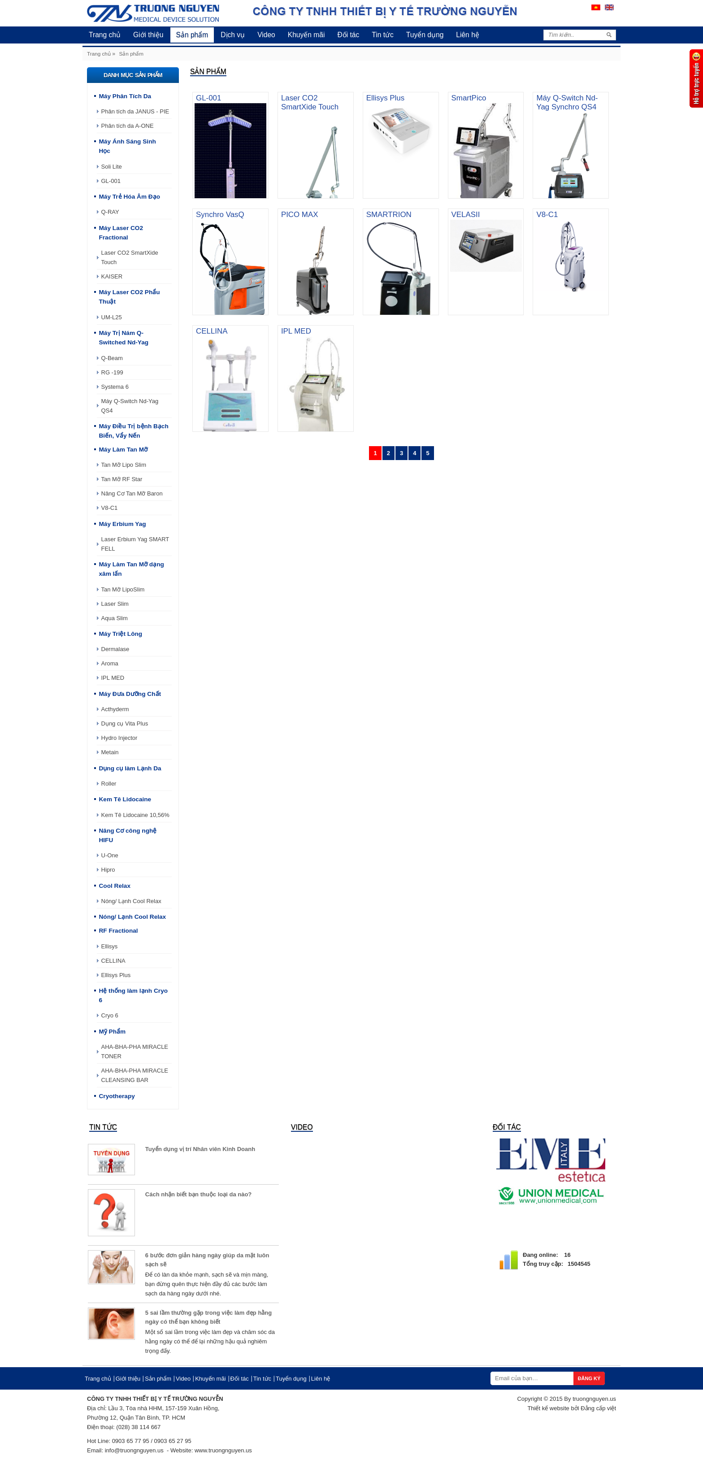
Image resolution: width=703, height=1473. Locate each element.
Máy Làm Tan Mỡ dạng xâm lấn (131, 569)
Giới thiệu (148, 35)
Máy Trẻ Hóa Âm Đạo (129, 196)
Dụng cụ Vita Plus (124, 723)
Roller (109, 783)
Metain (110, 752)
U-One (109, 855)
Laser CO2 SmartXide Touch (129, 257)
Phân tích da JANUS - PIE (135, 111)
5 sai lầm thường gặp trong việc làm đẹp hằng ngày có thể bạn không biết (208, 1317)
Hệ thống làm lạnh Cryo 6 (133, 995)
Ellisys (109, 946)
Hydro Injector (119, 737)
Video (266, 35)
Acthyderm (115, 709)
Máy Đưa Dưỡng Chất (130, 694)
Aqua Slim (114, 618)
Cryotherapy (117, 1096)
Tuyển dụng (424, 35)
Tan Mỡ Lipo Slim (123, 464)
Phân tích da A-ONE (127, 125)
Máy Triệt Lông (120, 633)
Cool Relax (114, 885)
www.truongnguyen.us (223, 1450)
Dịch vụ (233, 35)
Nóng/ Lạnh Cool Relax (131, 901)
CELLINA (113, 960)
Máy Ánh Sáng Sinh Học (127, 146)
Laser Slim (115, 603)
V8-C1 (109, 507)
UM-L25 (111, 317)
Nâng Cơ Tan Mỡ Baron (132, 493)
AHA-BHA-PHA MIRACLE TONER (135, 1051)
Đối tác (348, 35)
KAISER (112, 276)
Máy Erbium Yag (122, 524)
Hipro (108, 869)
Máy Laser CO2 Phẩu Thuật (129, 297)
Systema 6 (115, 386)
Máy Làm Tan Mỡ (123, 449)
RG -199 (112, 372)
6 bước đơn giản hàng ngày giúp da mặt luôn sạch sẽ (207, 1260)
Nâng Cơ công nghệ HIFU (127, 835)
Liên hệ (467, 35)
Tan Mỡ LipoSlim (123, 589)
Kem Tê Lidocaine (125, 799)
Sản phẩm (192, 35)
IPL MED (113, 677)
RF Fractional (118, 930)
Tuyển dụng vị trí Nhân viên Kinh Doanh (200, 1149)
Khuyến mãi (306, 35)
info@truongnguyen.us (134, 1450)
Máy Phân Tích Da (125, 96)
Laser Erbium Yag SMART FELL (135, 544)
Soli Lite (111, 166)
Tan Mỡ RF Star (122, 479)
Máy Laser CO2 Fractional (121, 233)
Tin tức (383, 35)
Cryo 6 (109, 1015)
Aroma (109, 663)
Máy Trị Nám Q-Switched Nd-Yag (123, 338)
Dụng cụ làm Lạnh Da (130, 768)
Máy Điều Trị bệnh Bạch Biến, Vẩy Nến (133, 431)
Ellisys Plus (116, 975)
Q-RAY (110, 212)
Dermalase (115, 649)
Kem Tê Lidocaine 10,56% (135, 815)
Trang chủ (105, 35)
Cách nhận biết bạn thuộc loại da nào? (198, 1194)
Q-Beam (112, 358)
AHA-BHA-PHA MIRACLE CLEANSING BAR (135, 1075)
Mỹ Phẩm (112, 1031)
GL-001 (111, 181)
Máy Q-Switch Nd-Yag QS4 (130, 406)
